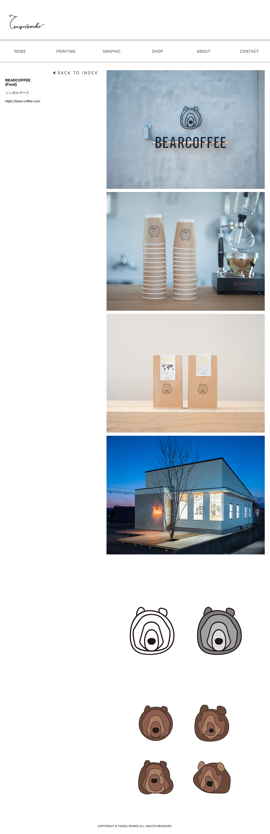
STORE (156, 51)
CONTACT (246, 51)
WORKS (67, 51)
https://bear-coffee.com (22, 101)
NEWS (22, 51)
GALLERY (112, 51)
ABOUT (201, 51)
